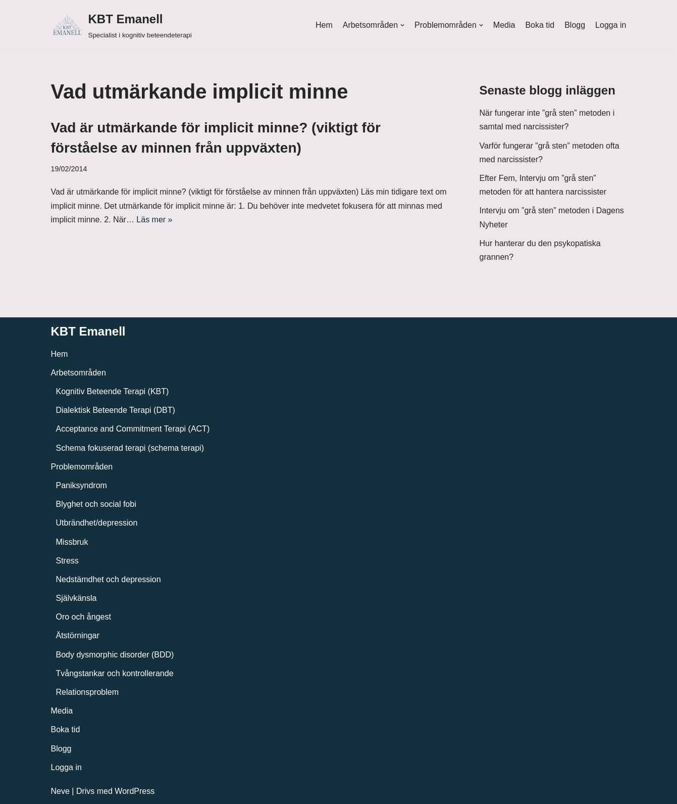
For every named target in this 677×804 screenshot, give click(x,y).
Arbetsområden (78, 372)
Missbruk (72, 542)
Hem (324, 25)
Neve (60, 791)
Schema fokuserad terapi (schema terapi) (130, 448)
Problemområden (82, 466)
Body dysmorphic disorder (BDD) (115, 654)
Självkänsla (76, 598)
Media (504, 25)
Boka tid (539, 25)
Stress (67, 560)
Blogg (574, 25)
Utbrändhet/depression (97, 522)
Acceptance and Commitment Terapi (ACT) (133, 428)
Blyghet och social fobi (96, 504)
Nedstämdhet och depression (108, 579)
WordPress (134, 791)
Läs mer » (154, 219)
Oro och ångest (83, 616)
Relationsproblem (87, 692)
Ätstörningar (77, 635)
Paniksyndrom (81, 485)
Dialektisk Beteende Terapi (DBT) (115, 410)
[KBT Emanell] (121, 25)
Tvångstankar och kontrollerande (115, 673)
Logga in (610, 25)
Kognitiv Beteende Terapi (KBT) (112, 391)
